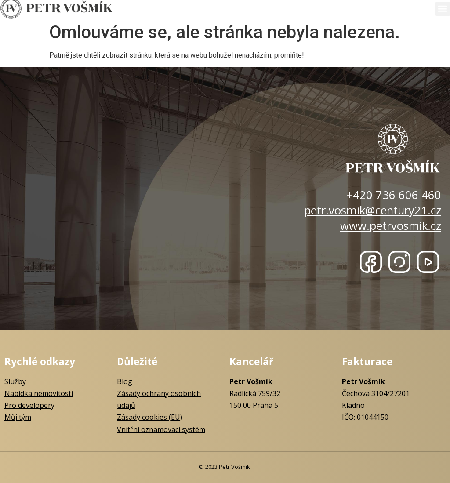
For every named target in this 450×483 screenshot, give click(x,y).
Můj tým (17, 417)
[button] (442, 7)
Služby (15, 381)
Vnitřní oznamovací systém (161, 429)
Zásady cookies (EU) (149, 417)
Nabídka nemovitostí (38, 393)
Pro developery (29, 405)
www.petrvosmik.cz (390, 225)
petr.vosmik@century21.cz (372, 210)
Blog (124, 381)
